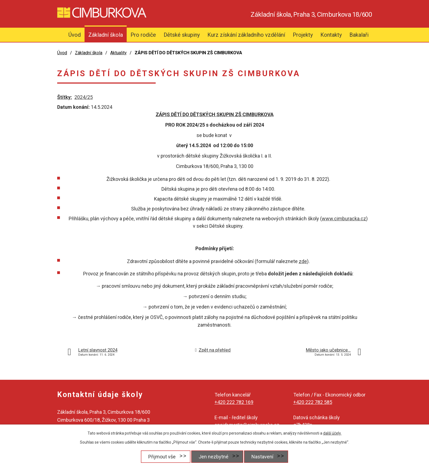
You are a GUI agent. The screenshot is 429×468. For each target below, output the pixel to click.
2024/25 (83, 97)
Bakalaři (359, 35)
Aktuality (118, 52)
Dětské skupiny (182, 35)
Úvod (74, 35)
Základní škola (105, 35)
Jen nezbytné (213, 457)
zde (303, 261)
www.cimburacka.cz (344, 218)
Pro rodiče (143, 35)
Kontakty (331, 35)
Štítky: (64, 97)
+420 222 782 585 (312, 402)
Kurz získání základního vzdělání (246, 35)
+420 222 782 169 (234, 402)
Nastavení (262, 457)
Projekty (303, 35)
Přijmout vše (162, 457)
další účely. (332, 433)
